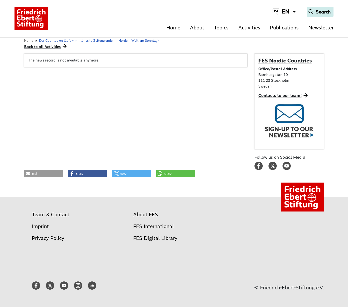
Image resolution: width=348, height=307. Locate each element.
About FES (145, 214)
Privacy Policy (48, 238)
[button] (43, 173)
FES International (153, 226)
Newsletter (321, 27)
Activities (249, 27)
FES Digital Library (155, 238)
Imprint (40, 226)
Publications (284, 27)
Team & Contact (50, 214)
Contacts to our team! (280, 95)
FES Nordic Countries (285, 60)
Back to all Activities (42, 46)
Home (173, 27)
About (197, 27)
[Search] (320, 12)
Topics (221, 27)
